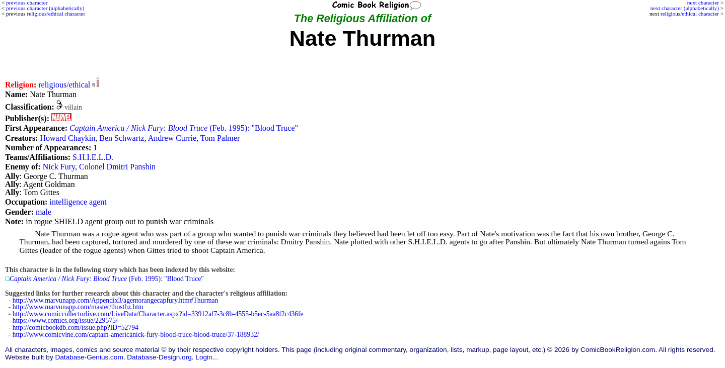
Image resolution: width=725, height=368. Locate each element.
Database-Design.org (159, 357)
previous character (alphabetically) (45, 8)
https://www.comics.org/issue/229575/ (65, 320)
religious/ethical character (690, 14)
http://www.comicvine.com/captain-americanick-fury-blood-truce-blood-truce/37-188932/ (136, 334)
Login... (206, 357)
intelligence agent (77, 202)
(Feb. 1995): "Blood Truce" (183, 128)
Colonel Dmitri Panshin (117, 166)
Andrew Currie (172, 138)
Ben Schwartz (121, 138)
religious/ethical (64, 84)
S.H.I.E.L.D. (92, 157)
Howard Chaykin (67, 138)
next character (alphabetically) (684, 8)
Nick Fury (59, 166)
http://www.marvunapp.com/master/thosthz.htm (78, 307)
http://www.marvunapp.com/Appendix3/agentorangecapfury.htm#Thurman (116, 300)
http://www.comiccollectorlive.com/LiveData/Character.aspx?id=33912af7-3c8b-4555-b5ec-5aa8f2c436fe (158, 314)
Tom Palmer (220, 138)
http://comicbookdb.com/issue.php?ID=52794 (75, 327)
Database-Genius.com (89, 357)
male (43, 212)
